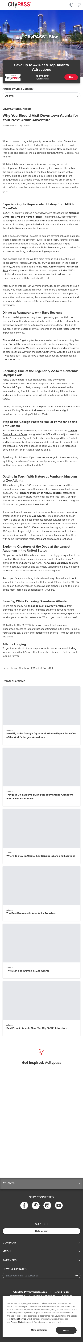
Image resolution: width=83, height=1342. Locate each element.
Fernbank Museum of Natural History (39, 492)
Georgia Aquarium (58, 563)
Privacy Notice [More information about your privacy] (17, 1322)
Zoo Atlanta (38, 516)
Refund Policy (61, 1292)
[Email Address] (41, 1275)
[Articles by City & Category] (41, 95)
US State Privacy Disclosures (30, 1292)
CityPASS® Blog (12, 108)
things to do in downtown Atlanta (47, 606)
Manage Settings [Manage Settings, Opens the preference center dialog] (39, 1330)
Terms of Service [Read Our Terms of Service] (18, 1319)
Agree (66, 1330)
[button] (41, 1183)
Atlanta (27, 108)
